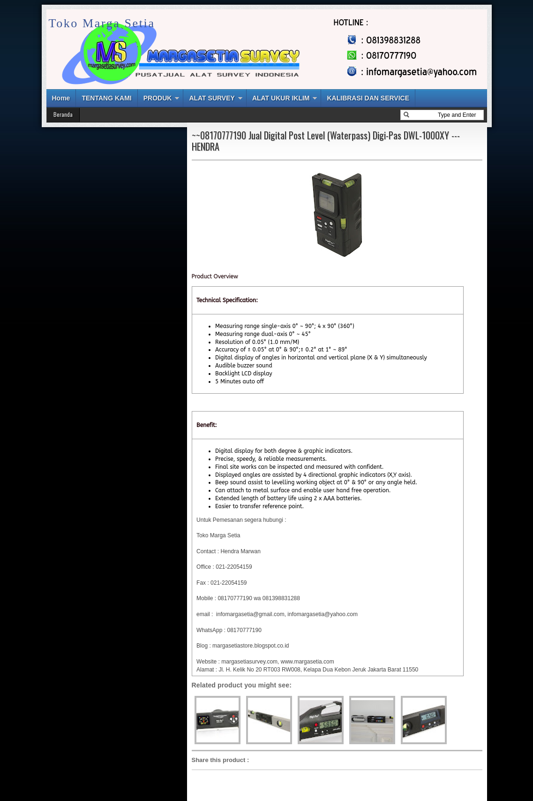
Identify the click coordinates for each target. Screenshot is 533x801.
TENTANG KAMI (106, 98)
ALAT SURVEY (212, 98)
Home (61, 98)
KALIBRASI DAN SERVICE (368, 98)
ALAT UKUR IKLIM (281, 98)
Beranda (63, 114)
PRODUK (157, 98)
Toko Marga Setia (102, 23)
